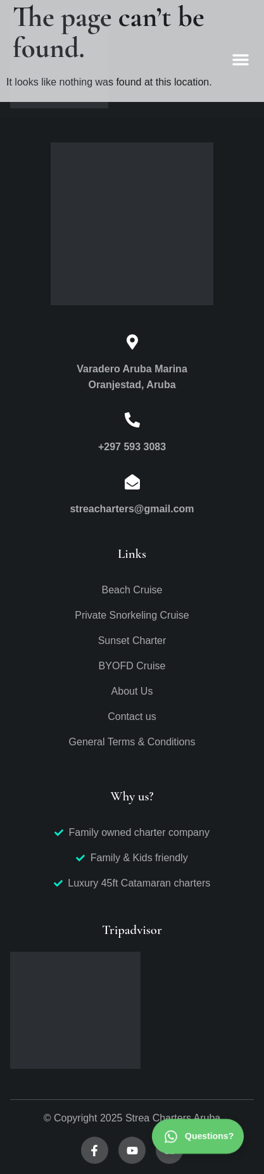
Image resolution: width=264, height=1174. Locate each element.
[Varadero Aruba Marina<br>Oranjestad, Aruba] (132, 342)
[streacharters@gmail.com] (132, 482)
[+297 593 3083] (132, 420)
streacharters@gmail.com (132, 508)
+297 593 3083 (132, 446)
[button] (240, 59)
